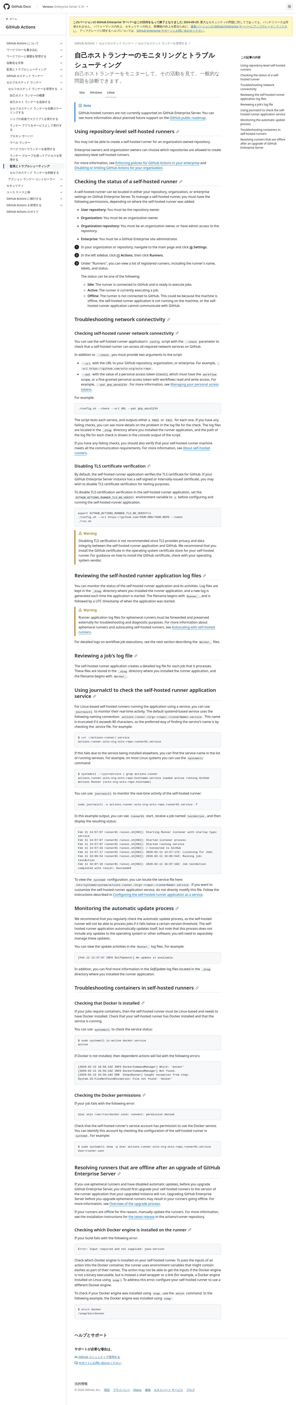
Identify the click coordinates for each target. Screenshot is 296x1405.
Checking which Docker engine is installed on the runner (133, 1230)
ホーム (11, 19)
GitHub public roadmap (188, 118)
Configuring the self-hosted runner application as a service (157, 894)
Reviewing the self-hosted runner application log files (140, 575)
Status (137, 1390)
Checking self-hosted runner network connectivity (127, 333)
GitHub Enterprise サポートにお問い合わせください (170, 31)
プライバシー (121, 1390)
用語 (107, 1390)
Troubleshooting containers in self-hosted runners (137, 987)
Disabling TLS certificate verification (112, 466)
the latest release (141, 1216)
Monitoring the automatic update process (127, 908)
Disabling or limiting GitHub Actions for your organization (118, 168)
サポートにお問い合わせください (98, 1363)
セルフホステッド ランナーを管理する (162, 43)
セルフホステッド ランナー (116, 43)
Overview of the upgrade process (135, 1203)
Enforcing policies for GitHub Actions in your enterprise (157, 163)
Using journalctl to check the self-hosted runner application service (145, 693)
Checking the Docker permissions (110, 1095)
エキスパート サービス (168, 1390)
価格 (148, 1390)
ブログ (190, 1390)
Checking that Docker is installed (110, 1003)
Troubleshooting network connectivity (122, 319)
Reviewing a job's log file (106, 655)
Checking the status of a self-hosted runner (128, 181)
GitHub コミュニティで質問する (97, 1357)
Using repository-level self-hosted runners (127, 131)
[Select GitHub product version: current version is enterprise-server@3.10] (65, 6)
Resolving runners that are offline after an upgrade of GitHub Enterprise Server (147, 1170)
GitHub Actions (20, 27)
